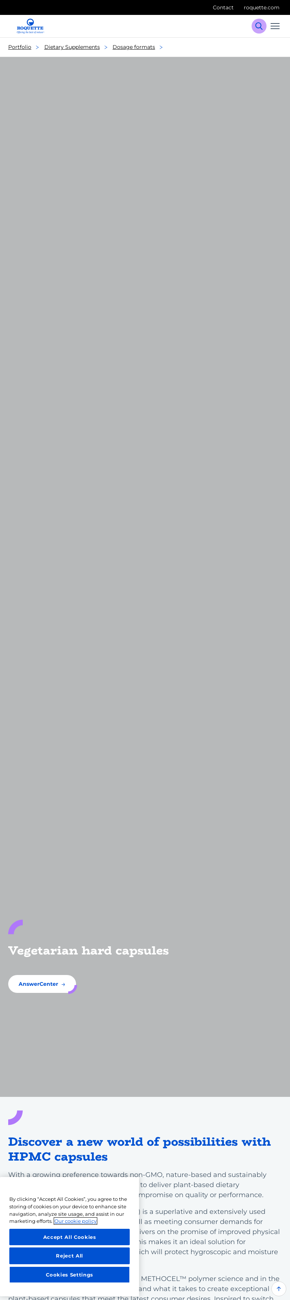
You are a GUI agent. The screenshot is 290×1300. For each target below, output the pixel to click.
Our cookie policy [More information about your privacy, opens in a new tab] (75, 1221)
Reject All (69, 1256)
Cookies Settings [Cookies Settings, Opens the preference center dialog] (69, 1275)
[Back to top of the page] (278, 1288)
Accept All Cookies (69, 1237)
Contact (223, 7)
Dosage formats (140, 47)
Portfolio (25, 47)
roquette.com (262, 7)
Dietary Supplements (78, 47)
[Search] (259, 26)
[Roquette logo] (30, 26)
